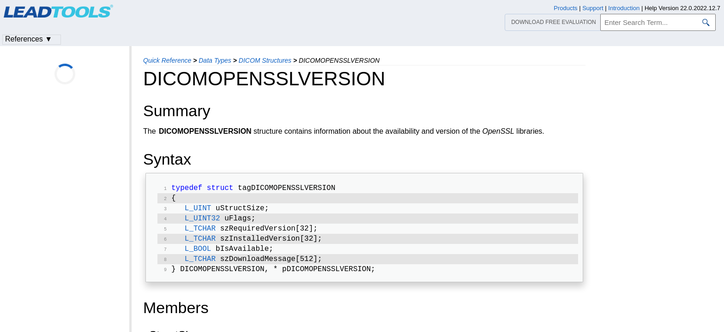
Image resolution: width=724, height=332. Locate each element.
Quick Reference (167, 60)
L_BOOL (198, 255)
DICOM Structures (265, 60)
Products (565, 8)
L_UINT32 (202, 222)
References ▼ (28, 39)
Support (592, 8)
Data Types (215, 60)
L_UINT (198, 211)
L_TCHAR (200, 233)
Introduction (624, 8)
